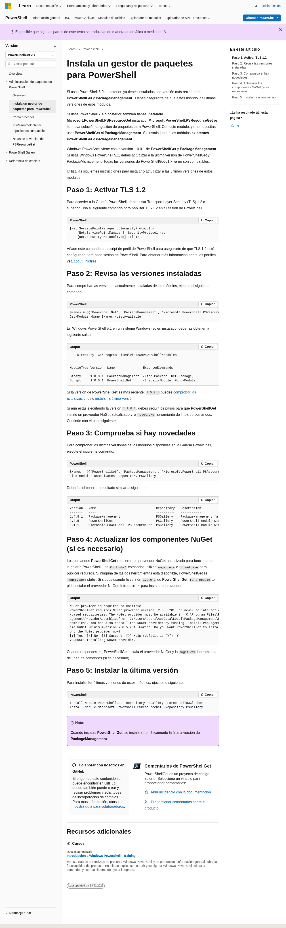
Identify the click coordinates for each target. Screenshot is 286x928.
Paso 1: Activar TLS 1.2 (249, 57)
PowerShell (91, 49)
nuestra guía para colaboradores (98, 806)
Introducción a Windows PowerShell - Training (101, 855)
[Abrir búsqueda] (256, 6)
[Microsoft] (8, 6)
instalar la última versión (114, 398)
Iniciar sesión (271, 6)
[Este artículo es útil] (232, 125)
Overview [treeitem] (15, 73)
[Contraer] (54, 46)
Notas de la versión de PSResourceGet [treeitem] (28, 141)
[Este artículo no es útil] (238, 125)
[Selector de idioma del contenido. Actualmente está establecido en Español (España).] (22, 920)
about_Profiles (85, 261)
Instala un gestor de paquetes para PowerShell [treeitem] (32, 106)
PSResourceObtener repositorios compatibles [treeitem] (29, 128)
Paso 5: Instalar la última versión (254, 97)
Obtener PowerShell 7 (262, 18)
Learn (72, 49)
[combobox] (30, 55)
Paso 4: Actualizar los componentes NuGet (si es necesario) (250, 87)
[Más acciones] (215, 49)
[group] (143, 315)
